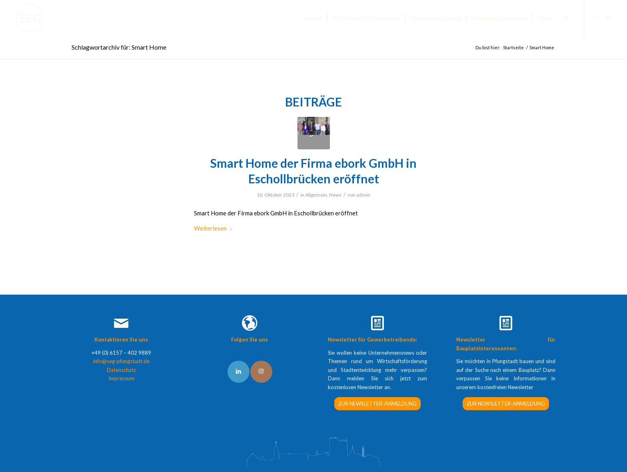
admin (363, 195)
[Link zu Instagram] (597, 18)
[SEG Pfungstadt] (30, 18)
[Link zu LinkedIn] (609, 18)
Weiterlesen (214, 228)
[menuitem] (313, 18)
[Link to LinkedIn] (239, 372)
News (335, 195)
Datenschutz (121, 370)
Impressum (121, 378)
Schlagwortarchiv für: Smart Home (119, 47)
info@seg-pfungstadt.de (121, 361)
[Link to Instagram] (261, 372)
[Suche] (566, 18)
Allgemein (316, 195)
